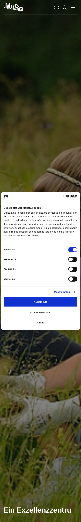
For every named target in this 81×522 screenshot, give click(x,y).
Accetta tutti (40, 302)
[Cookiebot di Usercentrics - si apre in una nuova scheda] (63, 197)
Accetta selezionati (40, 312)
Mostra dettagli (62, 292)
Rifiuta (40, 322)
